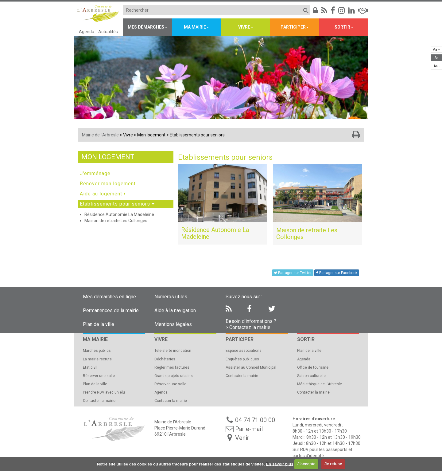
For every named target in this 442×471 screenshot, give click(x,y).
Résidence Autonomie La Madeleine (119, 214)
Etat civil (90, 367)
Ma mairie (195, 27)
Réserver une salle (99, 376)
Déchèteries (164, 359)
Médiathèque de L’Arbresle (319, 384)
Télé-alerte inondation (172, 350)
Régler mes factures (171, 367)
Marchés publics (97, 350)
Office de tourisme (312, 367)
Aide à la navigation (175, 310)
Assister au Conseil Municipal (251, 367)
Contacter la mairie (99, 400)
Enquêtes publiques (242, 359)
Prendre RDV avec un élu (104, 392)
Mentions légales (173, 324)
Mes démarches (146, 27)
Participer (293, 27)
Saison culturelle (311, 376)
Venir (242, 438)
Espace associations (244, 350)
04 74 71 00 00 (255, 420)
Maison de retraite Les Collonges (115, 220)
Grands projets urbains (173, 376)
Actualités (108, 31)
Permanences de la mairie (111, 310)
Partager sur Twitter (293, 273)
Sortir (342, 27)
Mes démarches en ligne (109, 297)
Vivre (244, 27)
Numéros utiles (170, 297)
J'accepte (306, 463)
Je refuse (333, 463)
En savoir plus (279, 463)
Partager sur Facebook (336, 273)
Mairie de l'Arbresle (100, 134)
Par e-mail (249, 429)
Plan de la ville (98, 324)
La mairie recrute (97, 359)
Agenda (86, 31)
